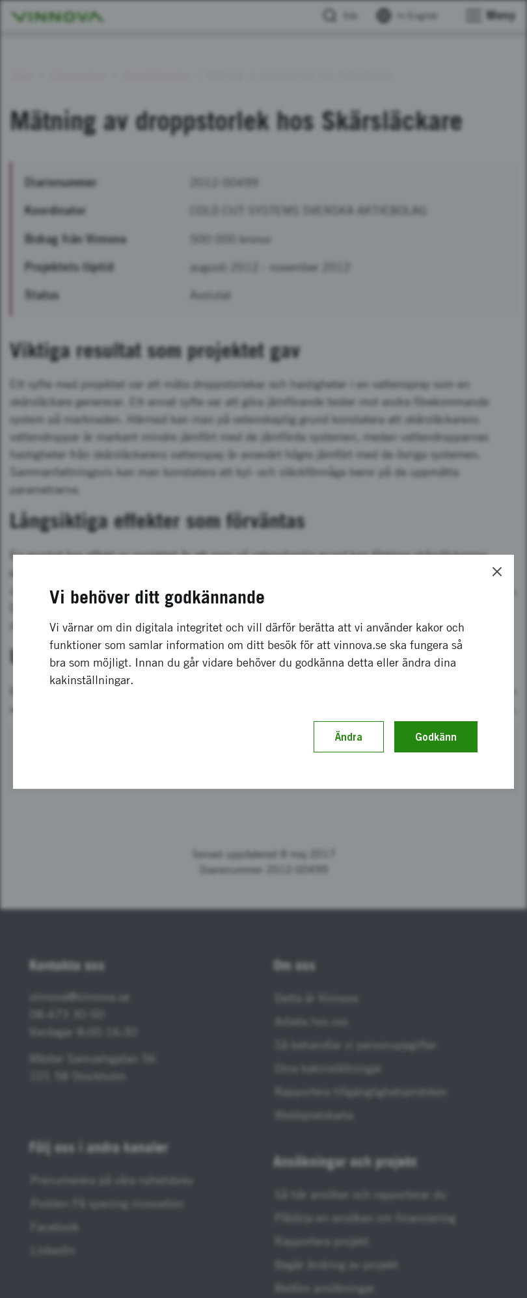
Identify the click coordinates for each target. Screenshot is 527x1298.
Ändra (348, 736)
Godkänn (436, 736)
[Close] (497, 571)
